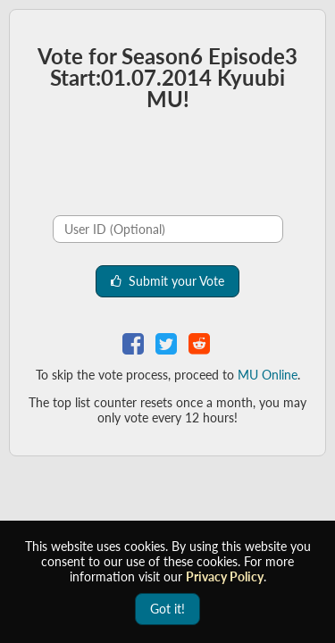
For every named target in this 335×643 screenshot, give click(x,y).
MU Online (267, 374)
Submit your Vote (167, 280)
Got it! (167, 608)
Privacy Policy (225, 576)
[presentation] (147, 166)
